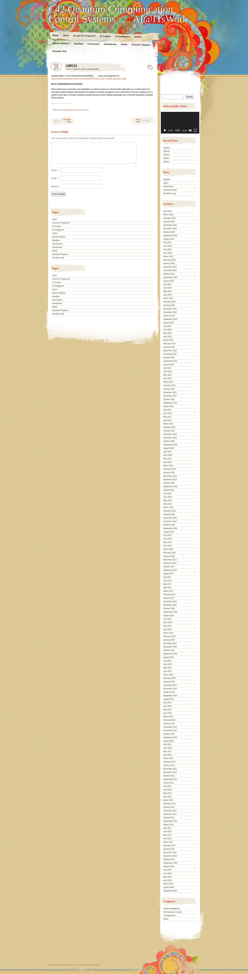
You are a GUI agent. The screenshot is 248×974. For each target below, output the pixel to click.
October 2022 (169, 357)
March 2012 (168, 800)
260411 (166, 162)
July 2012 (167, 786)
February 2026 (169, 218)
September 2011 (170, 821)
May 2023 (167, 333)
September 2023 (170, 319)
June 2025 (167, 246)
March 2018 (168, 549)
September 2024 (170, 277)
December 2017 (170, 560)
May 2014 (167, 709)
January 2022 (169, 389)
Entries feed (168, 186)
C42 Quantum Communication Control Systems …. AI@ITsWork (117, 14)
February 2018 (169, 553)
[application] (180, 123)
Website (55, 190)
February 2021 (169, 427)
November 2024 (170, 270)
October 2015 (169, 650)
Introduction (110, 44)
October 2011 (169, 818)
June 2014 (167, 706)
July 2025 (167, 242)
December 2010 (170, 852)
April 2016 (167, 629)
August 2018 (168, 532)
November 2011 (170, 814)
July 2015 (167, 661)
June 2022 (167, 371)
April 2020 (167, 462)
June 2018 (167, 539)
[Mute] (190, 130)
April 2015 (167, 671)
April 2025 (167, 253)
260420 (166, 148)
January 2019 (169, 514)
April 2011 (167, 838)
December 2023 (170, 309)
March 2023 (168, 340)
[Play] (165, 130)
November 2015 (170, 647)
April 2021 (167, 420)
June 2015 (167, 664)
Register (166, 179)
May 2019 (167, 500)
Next (146, 120)
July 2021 (167, 410)
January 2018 (169, 556)
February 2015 (169, 678)
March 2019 (168, 507)
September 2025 (170, 235)
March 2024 (168, 298)
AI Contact (105, 36)
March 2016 (168, 633)
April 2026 (167, 211)
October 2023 (169, 316)
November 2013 (170, 730)
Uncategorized (67, 110)
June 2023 (167, 330)
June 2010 (167, 873)
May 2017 (167, 584)
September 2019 (170, 486)
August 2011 (168, 824)
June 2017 (167, 581)
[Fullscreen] (195, 130)
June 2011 (167, 831)
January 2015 (169, 682)
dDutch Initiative (61, 43)
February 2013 (169, 762)
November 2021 (170, 396)
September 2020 (170, 445)
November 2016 (170, 605)
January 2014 (169, 723)
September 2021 (170, 403)
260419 (166, 151)
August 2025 (168, 239)
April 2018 (167, 546)
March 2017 (168, 591)
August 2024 (168, 281)
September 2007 (170, 891)
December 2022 (170, 350)
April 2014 (167, 713)
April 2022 (167, 378)
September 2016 (170, 612)
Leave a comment (82, 110)
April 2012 (167, 797)
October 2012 (169, 776)
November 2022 (170, 354)
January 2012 (169, 807)
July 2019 (167, 493)
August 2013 (168, 741)
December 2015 (170, 643)
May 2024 (167, 291)
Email (54, 182)
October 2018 (169, 525)
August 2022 (168, 364)
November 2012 (170, 772)
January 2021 (169, 431)
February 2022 (169, 385)
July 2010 (167, 870)
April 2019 (167, 504)
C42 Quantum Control (172, 912)
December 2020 (170, 434)
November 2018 (170, 521)
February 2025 (169, 260)
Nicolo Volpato (93, 965)
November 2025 (170, 228)
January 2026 (169, 222)
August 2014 (168, 699)
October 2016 (169, 608)
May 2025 (167, 249)
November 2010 (170, 856)
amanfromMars (93, 69)
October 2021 (169, 399)
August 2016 (168, 615)
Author (138, 36)
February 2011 (169, 845)
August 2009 (168, 887)
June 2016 (167, 622)
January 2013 (169, 765)
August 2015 (168, 657)
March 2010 (168, 884)
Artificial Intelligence (171, 908)
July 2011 (167, 828)
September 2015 (170, 654)
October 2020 (169, 441)
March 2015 (168, 675)
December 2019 (170, 476)
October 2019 (169, 483)
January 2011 (169, 849)
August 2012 (168, 783)
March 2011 (168, 842)
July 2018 (167, 535)
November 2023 (170, 312)
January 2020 (169, 472)
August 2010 (168, 866)
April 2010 (167, 880)
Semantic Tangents (141, 44)
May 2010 (167, 877)
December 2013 (170, 727)
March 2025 (168, 256)
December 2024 (170, 267)
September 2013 (170, 737)
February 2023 (169, 344)
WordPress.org (169, 193)
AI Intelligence (122, 36)
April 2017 (167, 587)
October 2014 (169, 692)
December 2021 (170, 392)
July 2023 (167, 326)
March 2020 (168, 466)
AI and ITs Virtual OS (84, 35)
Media (124, 44)
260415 (166, 155)
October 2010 (169, 859)
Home (56, 35)
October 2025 (169, 232)
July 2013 (167, 744)
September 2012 (170, 779)
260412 (166, 158)
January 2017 (169, 598)
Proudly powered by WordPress (60, 965)
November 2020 (170, 438)
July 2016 (167, 619)
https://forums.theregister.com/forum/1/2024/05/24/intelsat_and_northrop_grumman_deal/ (88, 79)
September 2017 (170, 570)
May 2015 (167, 668)
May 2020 (167, 459)
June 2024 (167, 288)
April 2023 (167, 337)
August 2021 (168, 406)
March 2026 (168, 215)
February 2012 (169, 804)
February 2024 (169, 302)
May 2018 (167, 542)
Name (54, 174)
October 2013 (169, 734)
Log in (165, 183)
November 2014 (170, 689)
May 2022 (167, 375)
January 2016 (169, 640)
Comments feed (170, 190)
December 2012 (170, 769)
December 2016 (170, 601)
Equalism (78, 43)
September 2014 (170, 696)
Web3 (165, 919)
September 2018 (170, 528)
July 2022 (167, 368)
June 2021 (167, 413)
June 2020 (167, 455)
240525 (149, 66)
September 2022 (170, 361)
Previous (60, 120)
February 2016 (169, 636)
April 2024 (167, 295)
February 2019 (169, 511)
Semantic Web (59, 51)
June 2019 (167, 497)
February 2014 (169, 720)
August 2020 (168, 448)
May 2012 (167, 793)
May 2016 (167, 626)
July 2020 (167, 452)
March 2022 (168, 382)
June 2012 (167, 790)
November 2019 (170, 479)
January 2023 (169, 347)
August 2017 (168, 574)
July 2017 (167, 577)
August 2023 (168, 323)
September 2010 (170, 863)
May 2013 (167, 751)
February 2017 (169, 594)
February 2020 (169, 469)
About (66, 35)
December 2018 (170, 518)
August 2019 (168, 490)
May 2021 (167, 417)
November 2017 (170, 563)
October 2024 (169, 274)
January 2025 (169, 263)
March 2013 (168, 758)
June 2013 (167, 748)
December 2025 (170, 225)
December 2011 (170, 811)
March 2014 (168, 716)
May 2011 (167, 835)
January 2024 (169, 305)
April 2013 (167, 755)
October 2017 (169, 567)
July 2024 (167, 284)
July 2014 (167, 703)
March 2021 (168, 424)
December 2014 (170, 685)
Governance (93, 43)
